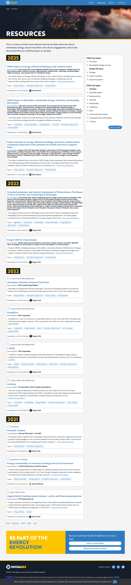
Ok (115, 582)
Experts (111, 2)
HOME (7, 9)
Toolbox (92, 121)
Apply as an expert (95, 543)
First (8, 523)
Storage (92, 72)
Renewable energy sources (100, 65)
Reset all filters (115, 127)
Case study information (98, 114)
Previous (15, 523)
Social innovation (96, 79)
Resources (101, 2)
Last (35, 523)
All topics (93, 61)
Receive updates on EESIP (95, 548)
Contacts (121, 2)
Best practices (94, 96)
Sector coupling (95, 76)
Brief (91, 110)
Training (92, 99)
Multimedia (94, 103)
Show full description (65, 81)
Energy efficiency (96, 68)
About (91, 2)
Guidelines (93, 107)
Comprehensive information (100, 118)
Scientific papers (95, 92)
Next (29, 523)
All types (92, 89)
